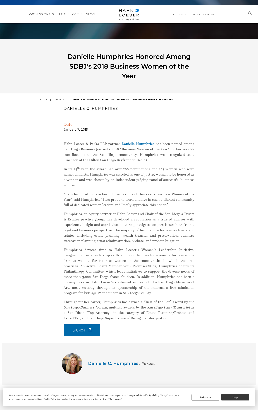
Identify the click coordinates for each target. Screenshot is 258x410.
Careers (208, 14)
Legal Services (70, 14)
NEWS (90, 14)
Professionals (41, 14)
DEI (173, 14)
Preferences (205, 397)
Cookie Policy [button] (50, 399)
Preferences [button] (115, 399)
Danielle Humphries (138, 144)
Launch (79, 330)
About (183, 14)
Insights (59, 99)
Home (43, 99)
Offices (195, 14)
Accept (235, 397)
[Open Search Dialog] (250, 13)
